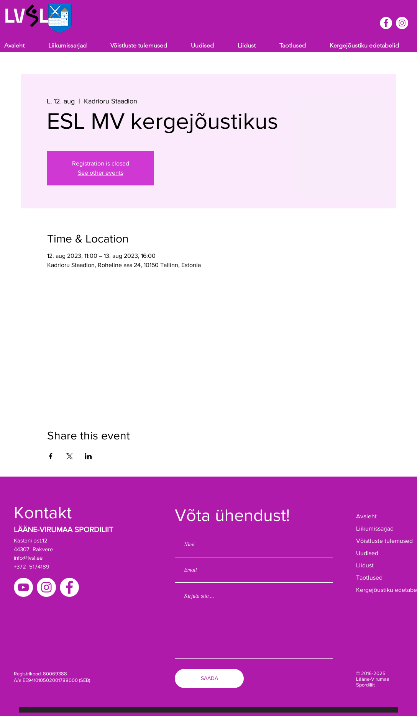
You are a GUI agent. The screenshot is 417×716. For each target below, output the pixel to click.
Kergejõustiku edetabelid (380, 590)
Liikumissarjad (375, 528)
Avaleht (366, 516)
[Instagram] (46, 587)
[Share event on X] (69, 456)
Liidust (365, 565)
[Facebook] (69, 587)
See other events (100, 172)
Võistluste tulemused (380, 540)
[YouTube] (23, 587)
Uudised (367, 553)
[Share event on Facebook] (50, 456)
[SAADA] (209, 678)
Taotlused (369, 577)
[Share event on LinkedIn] (88, 456)
